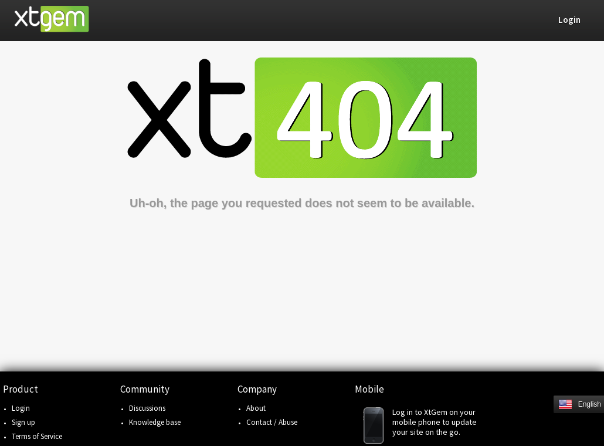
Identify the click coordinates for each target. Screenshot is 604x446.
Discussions (147, 408)
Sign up (23, 422)
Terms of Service (37, 436)
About (256, 408)
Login (21, 408)
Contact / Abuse (271, 422)
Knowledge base (155, 422)
